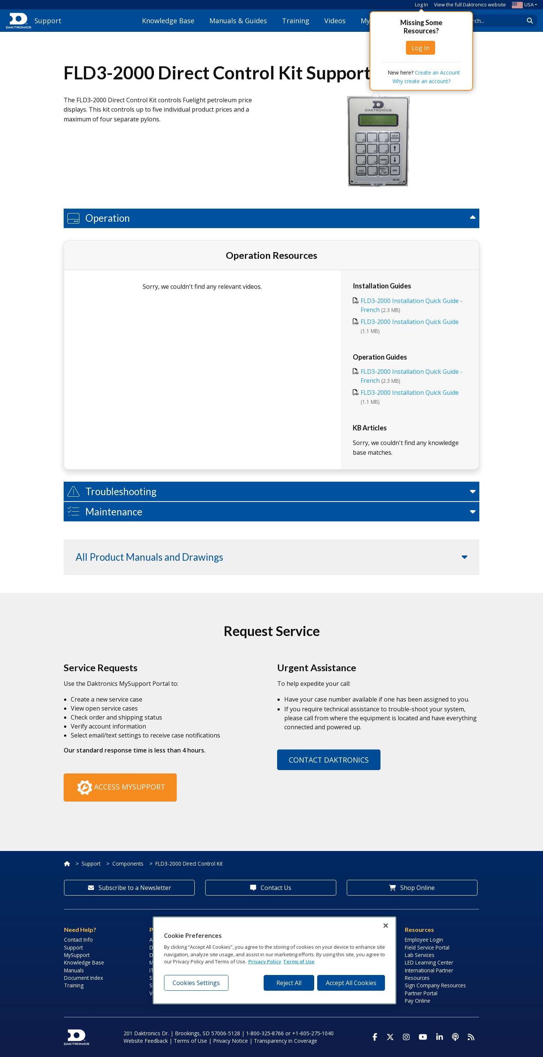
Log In (421, 4)
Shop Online (412, 888)
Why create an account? (421, 81)
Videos (335, 20)
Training (295, 20)
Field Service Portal (427, 947)
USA (523, 4)
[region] (274, 960)
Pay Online (417, 1000)
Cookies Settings (196, 983)
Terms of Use (190, 1040)
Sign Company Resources (435, 985)
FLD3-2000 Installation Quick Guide (410, 322)
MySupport (77, 954)
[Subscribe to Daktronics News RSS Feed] (471, 1037)
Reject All (288, 983)
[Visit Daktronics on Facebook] (375, 1037)
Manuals (74, 970)
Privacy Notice (230, 1040)
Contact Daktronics (329, 760)
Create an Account (437, 72)
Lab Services (419, 954)
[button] (271, 218)
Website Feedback (146, 1040)
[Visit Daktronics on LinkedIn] (439, 1037)
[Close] (385, 925)
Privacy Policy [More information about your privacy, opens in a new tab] (264, 961)
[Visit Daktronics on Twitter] (390, 1037)
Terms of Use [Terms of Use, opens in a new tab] (299, 961)
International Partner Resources (429, 974)
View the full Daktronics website (470, 4)
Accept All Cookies (351, 983)
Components (127, 863)
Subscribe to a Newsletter (129, 888)
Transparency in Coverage (285, 1040)
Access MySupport (120, 788)
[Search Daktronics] (494, 20)
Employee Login (424, 939)
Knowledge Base (168, 20)
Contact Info (78, 939)
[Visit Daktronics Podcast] (455, 1037)
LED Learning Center (429, 962)
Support (91, 863)
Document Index (83, 977)
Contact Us (270, 888)
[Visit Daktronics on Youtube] (423, 1037)
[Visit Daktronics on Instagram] (406, 1037)
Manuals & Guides (238, 20)
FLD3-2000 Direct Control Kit (188, 863)
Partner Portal (421, 993)
